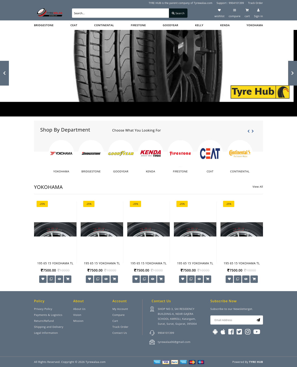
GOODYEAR (170, 25)
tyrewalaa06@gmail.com (174, 342)
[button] (4, 73)
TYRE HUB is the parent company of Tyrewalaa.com (180, 3)
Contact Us (119, 333)
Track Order (255, 3)
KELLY (199, 25)
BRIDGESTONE (44, 25)
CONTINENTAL (104, 25)
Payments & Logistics (48, 315)
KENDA (225, 25)
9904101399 (166, 333)
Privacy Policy (43, 309)
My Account (120, 309)
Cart (115, 321)
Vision (77, 315)
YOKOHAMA (255, 25)
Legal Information (46, 333)
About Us (79, 309)
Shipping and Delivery (48, 327)
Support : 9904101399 (230, 3)
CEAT (73, 25)
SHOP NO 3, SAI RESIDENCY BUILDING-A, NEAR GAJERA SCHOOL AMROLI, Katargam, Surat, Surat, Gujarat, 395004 (177, 316)
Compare (118, 315)
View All (257, 186)
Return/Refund (44, 321)
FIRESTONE (138, 25)
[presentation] (248, 131)
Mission (78, 321)
